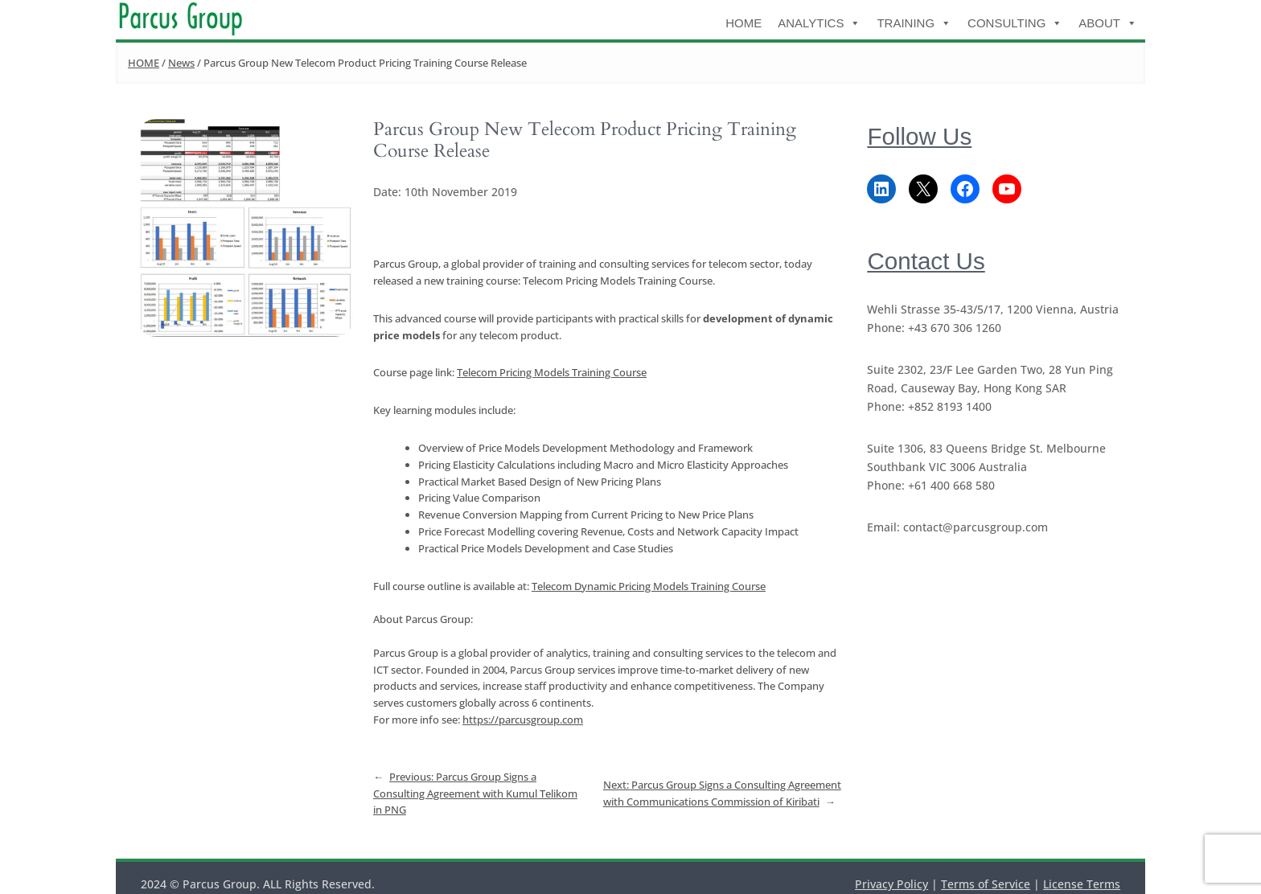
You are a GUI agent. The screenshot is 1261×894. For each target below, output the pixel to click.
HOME (743, 23)
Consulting (1014, 23)
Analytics (819, 23)
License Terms (1081, 884)
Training (914, 23)
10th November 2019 (461, 191)
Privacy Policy (891, 884)
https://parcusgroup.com (522, 719)
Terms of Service (985, 884)
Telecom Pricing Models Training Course (552, 372)
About (1107, 23)
